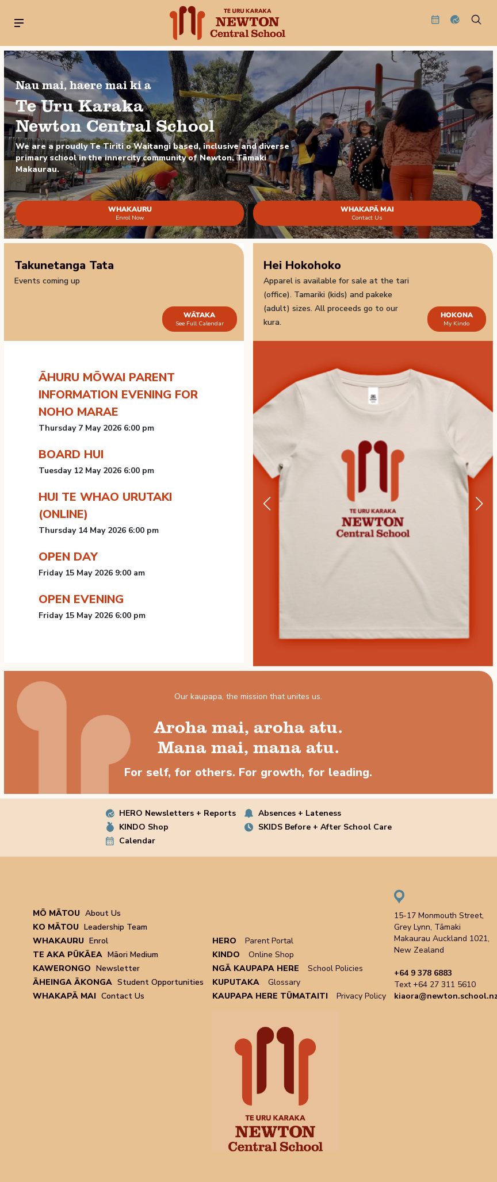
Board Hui (71, 454)
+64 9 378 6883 (423, 973)
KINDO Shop (144, 827)
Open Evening (81, 599)
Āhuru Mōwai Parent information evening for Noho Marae (118, 395)
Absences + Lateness (299, 813)
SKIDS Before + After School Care (325, 827)
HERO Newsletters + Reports (177, 813)
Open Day (68, 557)
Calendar (137, 840)
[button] (479, 503)
